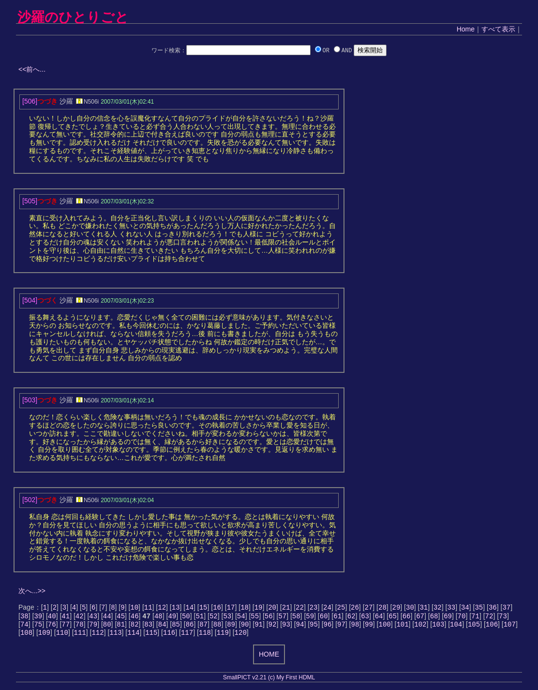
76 (52, 626)
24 (327, 608)
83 (148, 626)
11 (148, 608)
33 (451, 608)
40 (52, 617)
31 (423, 608)
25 (341, 608)
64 (379, 617)
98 (355, 626)
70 (462, 617)
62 (351, 617)
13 (176, 608)
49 (172, 617)
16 (217, 608)
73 (503, 617)
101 (402, 626)
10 (134, 608)
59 (310, 617)
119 (223, 636)
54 (241, 617)
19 (258, 608)
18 (244, 608)
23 (314, 608)
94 (300, 626)
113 (115, 636)
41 (65, 617)
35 (479, 608)
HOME (269, 658)
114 (133, 636)
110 (62, 636)
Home (466, 29)
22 (300, 608)
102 (420, 626)
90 (245, 626)
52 (213, 617)
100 (384, 626)
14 (189, 608)
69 (448, 617)
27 (369, 608)
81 (121, 626)
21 (286, 608)
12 (162, 608)
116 (169, 636)
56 (269, 617)
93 (286, 626)
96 (328, 626)
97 (341, 626)
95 (314, 626)
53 (227, 617)
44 (107, 617)
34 (465, 608)
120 (240, 636)
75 (38, 626)
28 (382, 608)
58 (296, 617)
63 (365, 617)
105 (474, 626)
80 (107, 626)
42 (79, 617)
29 (396, 608)
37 (506, 608)
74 (24, 626)
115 (151, 636)
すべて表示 (498, 29)
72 (489, 617)
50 (186, 617)
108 (26, 636)
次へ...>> (31, 591)
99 (369, 626)
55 (255, 617)
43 (93, 617)
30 (410, 608)
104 (456, 626)
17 (231, 608)
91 (258, 626)
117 (187, 636)
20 (272, 608)
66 (407, 617)
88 (217, 626)
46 (135, 617)
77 (65, 626)
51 (199, 617)
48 (158, 617)
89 (231, 626)
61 (337, 617)
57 (282, 617)
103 (438, 626)
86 (190, 626)
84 (162, 626)
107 (510, 626)
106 (492, 626)
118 (205, 636)
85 (176, 626)
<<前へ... (31, 69)
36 (493, 608)
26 (355, 608)
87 (203, 626)
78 (79, 626)
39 (38, 617)
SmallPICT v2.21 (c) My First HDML (269, 681)
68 (434, 617)
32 (437, 608)
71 (475, 617)
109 (44, 636)
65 (393, 617)
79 (93, 626)
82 (135, 626)
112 (97, 636)
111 (80, 636)
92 (273, 626)
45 (121, 617)
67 (420, 617)
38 (24, 617)
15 (203, 608)
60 (324, 617)
